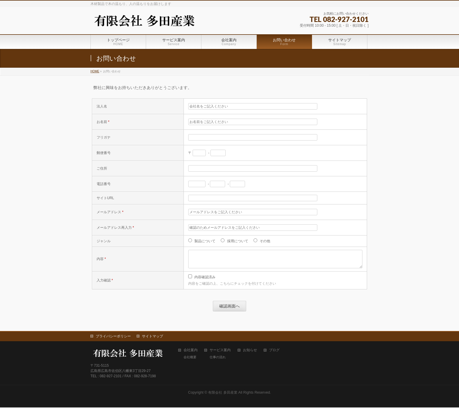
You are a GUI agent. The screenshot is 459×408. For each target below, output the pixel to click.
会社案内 (191, 351)
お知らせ (250, 351)
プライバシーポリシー (113, 337)
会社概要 (190, 357)
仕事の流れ (218, 357)
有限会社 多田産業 (222, 393)
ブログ (274, 351)
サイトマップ (152, 337)
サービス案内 (220, 351)
